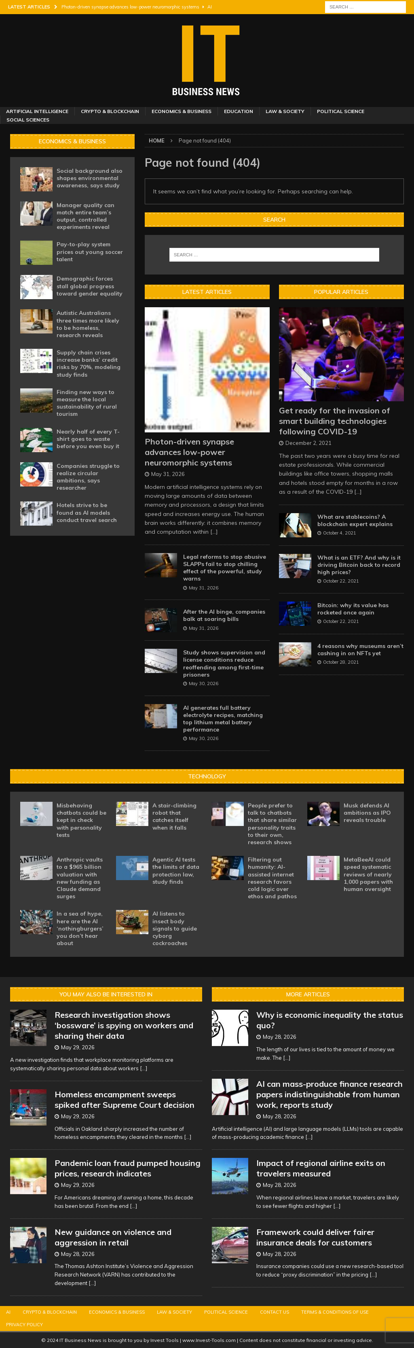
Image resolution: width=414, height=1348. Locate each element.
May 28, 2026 (78, 1254)
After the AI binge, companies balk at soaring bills (224, 615)
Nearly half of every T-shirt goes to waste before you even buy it (88, 439)
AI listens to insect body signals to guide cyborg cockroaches (174, 928)
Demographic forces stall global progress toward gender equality (90, 286)
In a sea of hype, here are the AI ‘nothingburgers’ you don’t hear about (80, 928)
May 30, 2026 (203, 683)
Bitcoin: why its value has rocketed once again (353, 609)
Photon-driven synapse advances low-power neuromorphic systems (189, 452)
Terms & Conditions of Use (335, 1312)
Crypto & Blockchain (110, 111)
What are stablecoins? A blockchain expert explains (355, 520)
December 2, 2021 (308, 443)
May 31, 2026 (168, 474)
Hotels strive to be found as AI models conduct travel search (87, 512)
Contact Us (274, 1312)
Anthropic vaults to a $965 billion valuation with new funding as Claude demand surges (80, 878)
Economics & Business (181, 111)
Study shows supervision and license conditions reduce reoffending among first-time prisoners (224, 663)
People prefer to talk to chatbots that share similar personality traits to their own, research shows (272, 824)
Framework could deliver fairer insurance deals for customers (315, 1237)
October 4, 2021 (339, 533)
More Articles (308, 994)
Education (238, 111)
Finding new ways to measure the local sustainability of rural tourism (87, 403)
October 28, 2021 (341, 662)
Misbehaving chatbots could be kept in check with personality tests (81, 820)
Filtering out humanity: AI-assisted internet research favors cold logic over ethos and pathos (272, 878)
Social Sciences (27, 120)
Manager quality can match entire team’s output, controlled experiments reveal (85, 216)
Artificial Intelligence (37, 111)
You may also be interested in (105, 994)
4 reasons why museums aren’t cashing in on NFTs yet (360, 649)
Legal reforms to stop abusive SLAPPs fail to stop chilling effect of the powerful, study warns (224, 568)
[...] (214, 531)
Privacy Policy (24, 1324)
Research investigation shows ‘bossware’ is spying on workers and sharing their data (124, 1025)
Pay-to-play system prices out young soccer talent (90, 251)
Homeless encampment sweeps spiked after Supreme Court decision (124, 1099)
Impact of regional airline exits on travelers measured (320, 1168)
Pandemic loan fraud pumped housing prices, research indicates (128, 1168)
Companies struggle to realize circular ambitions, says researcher (88, 477)
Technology (207, 776)
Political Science (340, 111)
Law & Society (285, 111)
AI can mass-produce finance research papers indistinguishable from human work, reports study (329, 1094)
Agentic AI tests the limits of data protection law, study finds (175, 870)
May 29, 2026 (78, 1047)
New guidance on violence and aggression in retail (113, 1237)
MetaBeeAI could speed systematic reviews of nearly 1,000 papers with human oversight (368, 874)
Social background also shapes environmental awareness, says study (90, 178)
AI (8, 1312)
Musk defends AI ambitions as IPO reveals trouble (367, 813)
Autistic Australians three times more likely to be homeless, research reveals (88, 324)
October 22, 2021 (341, 581)
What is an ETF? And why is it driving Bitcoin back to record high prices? (359, 565)
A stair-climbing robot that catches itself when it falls (174, 816)
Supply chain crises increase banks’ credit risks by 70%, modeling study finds (88, 363)
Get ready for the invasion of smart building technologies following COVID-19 (334, 420)
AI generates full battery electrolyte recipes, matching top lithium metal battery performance (223, 719)
